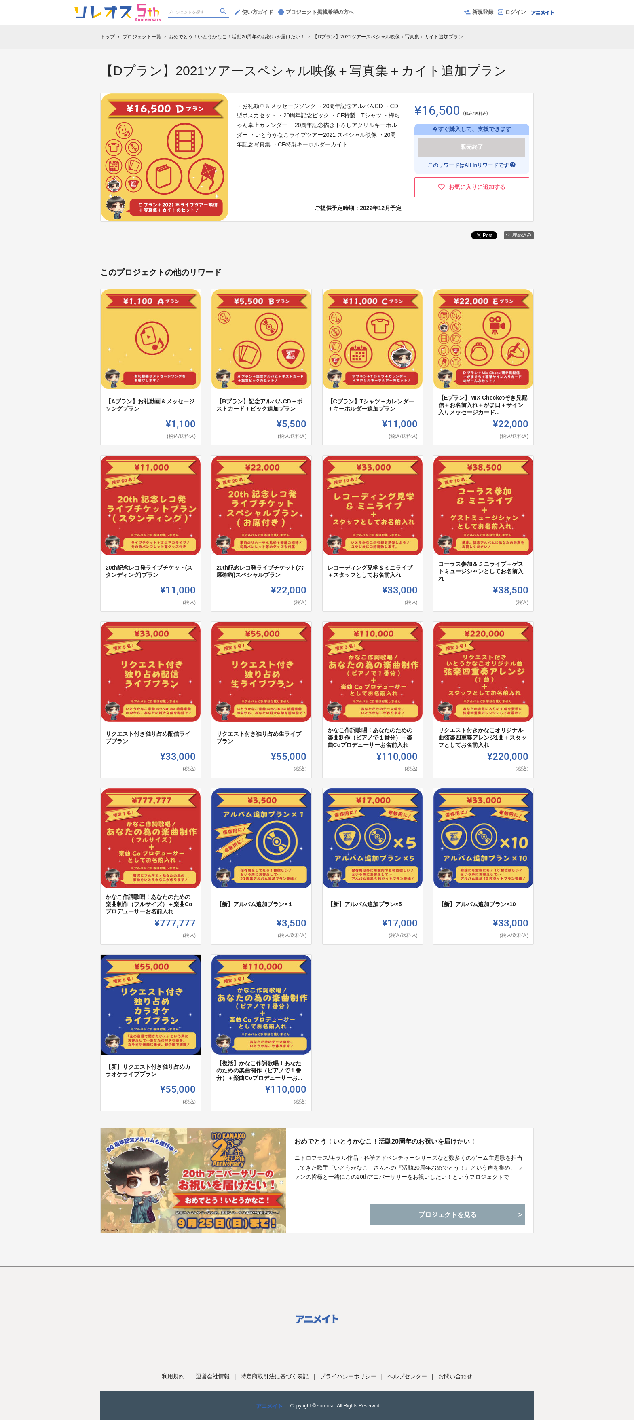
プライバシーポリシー (348, 1376)
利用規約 (173, 1376)
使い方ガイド (254, 12)
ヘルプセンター (407, 1376)
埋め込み (519, 235)
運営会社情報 (213, 1376)
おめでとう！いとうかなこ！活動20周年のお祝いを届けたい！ (385, 1141)
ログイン (512, 12)
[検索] (224, 12)
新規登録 (478, 12)
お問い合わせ (455, 1376)
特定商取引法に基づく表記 (275, 1376)
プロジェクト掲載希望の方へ (316, 12)
